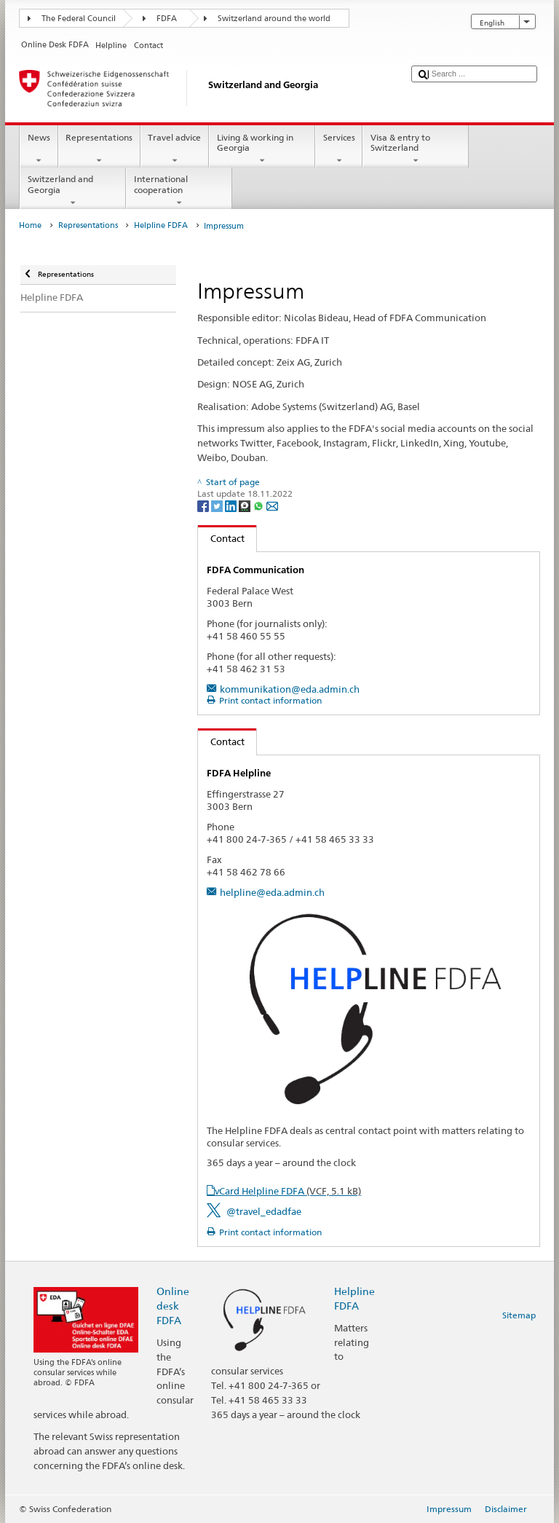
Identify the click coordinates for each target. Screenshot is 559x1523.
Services (339, 149)
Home (30, 225)
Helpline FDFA (161, 225)
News (38, 149)
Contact (221, 538)
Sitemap (519, 1315)
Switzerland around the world (274, 18)
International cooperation (179, 190)
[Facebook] (204, 505)
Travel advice (174, 149)
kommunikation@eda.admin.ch (290, 689)
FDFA (166, 18)
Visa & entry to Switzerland (415, 149)
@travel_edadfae (263, 1211)
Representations (99, 149)
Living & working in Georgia (262, 149)
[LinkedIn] (232, 505)
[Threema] (246, 505)
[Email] (272, 505)
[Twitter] (218, 505)
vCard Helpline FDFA (288, 1191)
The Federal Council (78, 18)
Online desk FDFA (172, 1305)
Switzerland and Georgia (72, 190)
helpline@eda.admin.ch (272, 892)
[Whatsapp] (259, 505)
